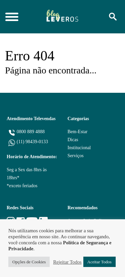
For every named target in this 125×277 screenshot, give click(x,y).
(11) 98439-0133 (32, 141)
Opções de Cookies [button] (29, 261)
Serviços (76, 155)
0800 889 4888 (31, 131)
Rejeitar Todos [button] (67, 262)
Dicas (73, 139)
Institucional (79, 147)
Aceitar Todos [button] (99, 261)
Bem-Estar (78, 131)
